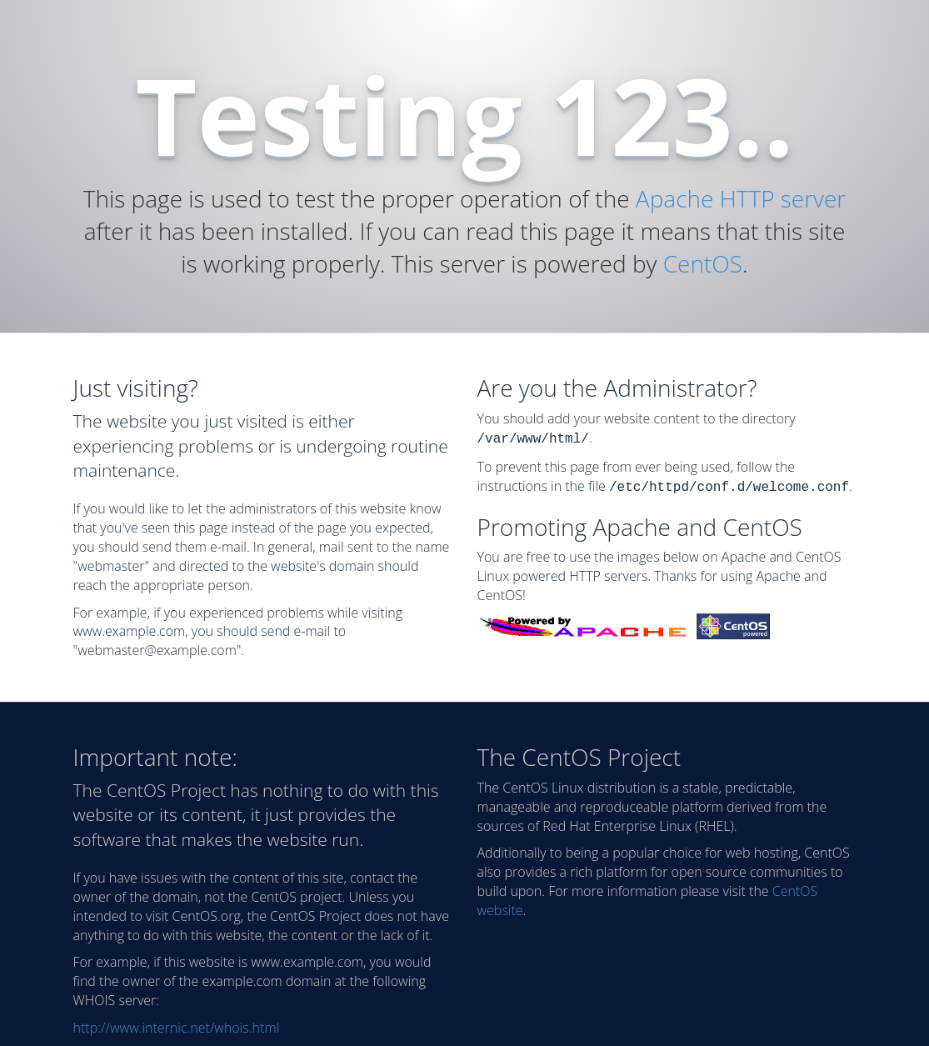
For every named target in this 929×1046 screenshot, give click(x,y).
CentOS (702, 263)
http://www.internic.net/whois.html (176, 1027)
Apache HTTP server (741, 198)
